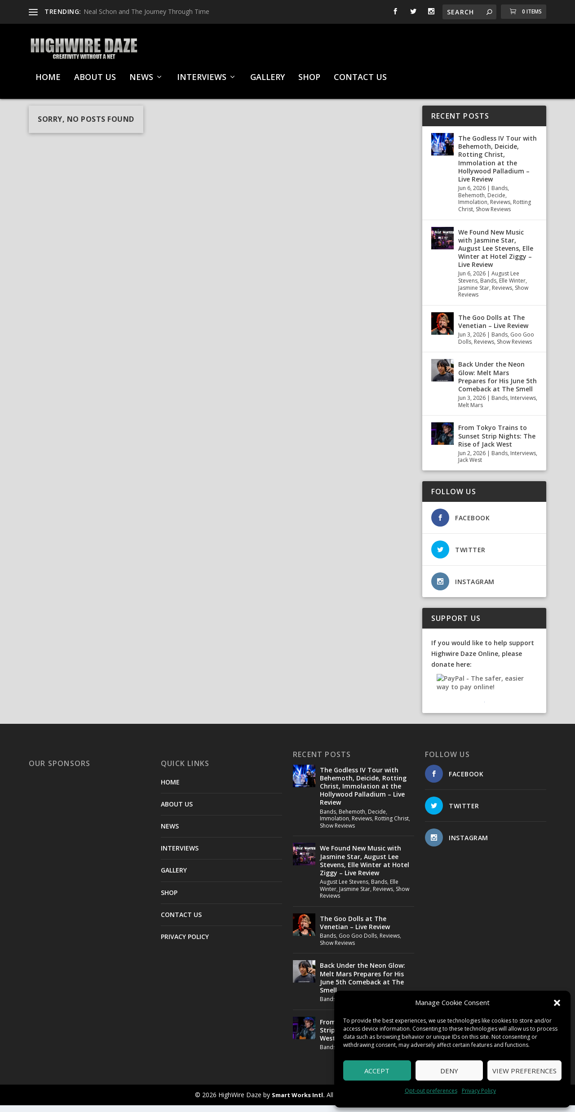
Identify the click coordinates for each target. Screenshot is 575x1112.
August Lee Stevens (344, 888)
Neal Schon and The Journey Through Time (146, 11)
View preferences (524, 1070)
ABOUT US (95, 73)
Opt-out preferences (431, 1090)
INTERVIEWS (201, 73)
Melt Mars (470, 412)
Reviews (500, 209)
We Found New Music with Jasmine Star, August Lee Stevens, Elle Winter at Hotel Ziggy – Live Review (495, 255)
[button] (557, 1002)
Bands (499, 195)
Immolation (472, 209)
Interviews (523, 404)
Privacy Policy (479, 1090)
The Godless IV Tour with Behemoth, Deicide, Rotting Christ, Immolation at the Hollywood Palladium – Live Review (497, 165)
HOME (48, 73)
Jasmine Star (473, 294)
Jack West (470, 466)
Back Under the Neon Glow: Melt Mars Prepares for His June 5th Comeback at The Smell (497, 383)
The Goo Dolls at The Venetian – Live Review (493, 328)
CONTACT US (360, 73)
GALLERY (267, 73)
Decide (496, 202)
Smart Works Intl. (298, 1102)
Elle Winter (512, 287)
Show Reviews (493, 216)
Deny (449, 1070)
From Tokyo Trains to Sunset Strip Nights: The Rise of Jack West (496, 442)
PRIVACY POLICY (185, 943)
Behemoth (471, 202)
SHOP (309, 73)
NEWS (141, 73)
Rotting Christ (392, 825)
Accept (376, 1070)
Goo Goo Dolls (358, 942)
